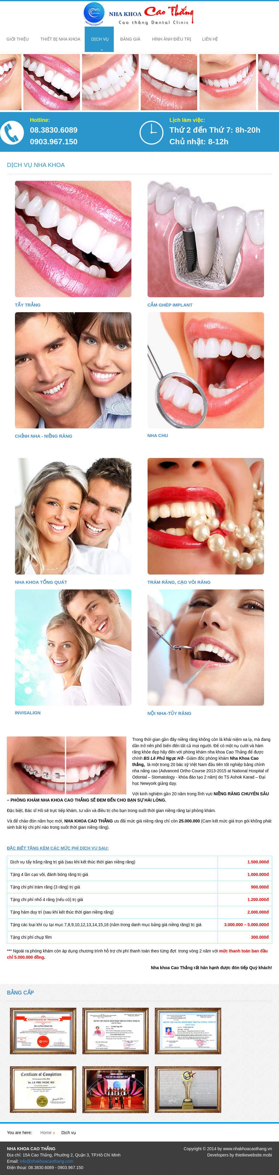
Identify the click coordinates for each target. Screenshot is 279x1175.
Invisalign (28, 712)
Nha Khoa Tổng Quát (41, 582)
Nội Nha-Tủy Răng (170, 713)
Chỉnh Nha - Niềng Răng (43, 436)
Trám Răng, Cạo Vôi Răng (179, 582)
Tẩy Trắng (28, 304)
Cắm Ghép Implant (170, 304)
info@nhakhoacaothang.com (46, 1161)
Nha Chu (158, 435)
